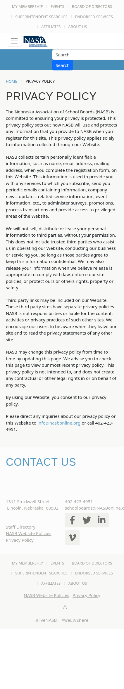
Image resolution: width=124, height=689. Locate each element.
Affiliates (51, 26)
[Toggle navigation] (14, 41)
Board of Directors (92, 6)
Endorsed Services (94, 16)
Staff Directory (20, 527)
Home (11, 81)
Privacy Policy (20, 540)
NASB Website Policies (28, 533)
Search (62, 65)
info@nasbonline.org (58, 423)
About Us (77, 26)
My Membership (27, 6)
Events (57, 6)
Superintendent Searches (41, 16)
